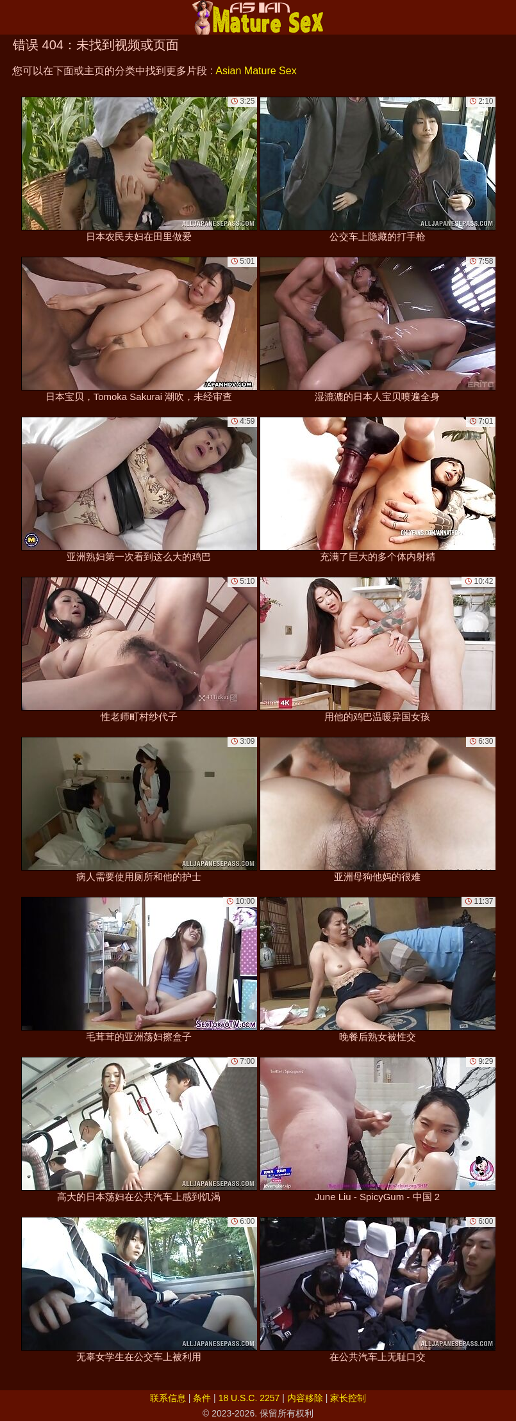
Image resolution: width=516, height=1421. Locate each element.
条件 (202, 1398)
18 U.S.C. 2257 (249, 1398)
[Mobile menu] (11, 17)
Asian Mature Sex (255, 70)
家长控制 (348, 1398)
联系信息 (168, 1398)
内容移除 (305, 1398)
